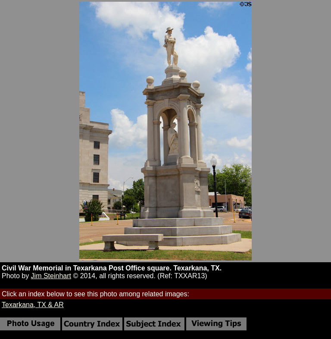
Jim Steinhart (51, 275)
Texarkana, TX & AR (33, 304)
